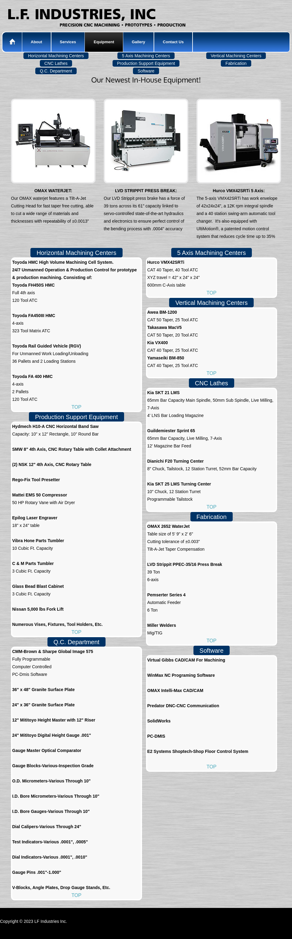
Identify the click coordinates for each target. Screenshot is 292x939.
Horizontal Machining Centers (76, 252)
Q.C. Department (76, 642)
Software (212, 650)
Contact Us (173, 42)
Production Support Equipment (76, 417)
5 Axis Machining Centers (211, 252)
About (36, 42)
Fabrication (211, 517)
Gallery (138, 42)
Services (68, 42)
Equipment (104, 42)
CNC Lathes (211, 383)
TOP (76, 407)
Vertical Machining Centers (211, 302)
